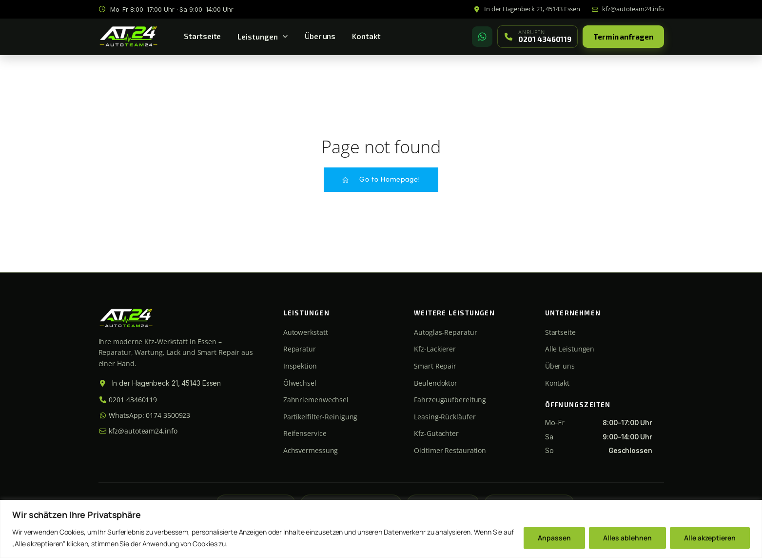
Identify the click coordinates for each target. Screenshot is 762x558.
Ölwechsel (299, 383)
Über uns (320, 36)
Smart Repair (435, 366)
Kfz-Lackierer (435, 348)
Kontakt (366, 36)
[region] (381, 529)
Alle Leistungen (570, 348)
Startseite (202, 36)
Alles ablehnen (627, 537)
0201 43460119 (127, 399)
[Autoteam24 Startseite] (128, 36)
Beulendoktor (435, 383)
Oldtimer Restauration (450, 450)
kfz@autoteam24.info (137, 430)
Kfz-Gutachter (436, 433)
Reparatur (299, 348)
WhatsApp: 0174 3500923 (144, 415)
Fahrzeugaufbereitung (450, 399)
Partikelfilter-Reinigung (320, 416)
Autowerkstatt (305, 332)
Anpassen (554, 537)
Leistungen (262, 36)
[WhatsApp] (482, 36)
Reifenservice (305, 433)
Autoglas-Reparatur (445, 332)
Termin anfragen (623, 36)
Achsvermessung (310, 450)
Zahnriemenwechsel (316, 399)
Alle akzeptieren (710, 537)
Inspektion (300, 366)
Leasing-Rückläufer (444, 416)
